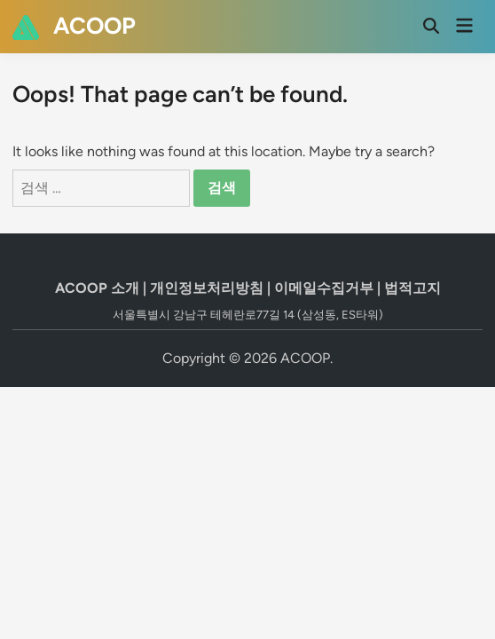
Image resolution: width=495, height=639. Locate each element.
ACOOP (94, 26)
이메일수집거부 (323, 288)
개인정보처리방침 (206, 288)
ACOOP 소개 (97, 288)
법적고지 (412, 288)
